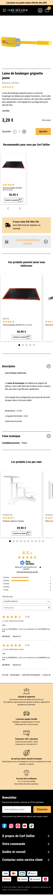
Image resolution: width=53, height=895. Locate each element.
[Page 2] (23, 345)
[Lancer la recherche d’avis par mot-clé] (49, 607)
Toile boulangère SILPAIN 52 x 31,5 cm (12, 189)
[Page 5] (34, 345)
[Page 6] (28, 541)
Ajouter (43, 131)
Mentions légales (24, 887)
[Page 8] (36, 541)
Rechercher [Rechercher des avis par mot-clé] (25, 607)
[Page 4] (30, 345)
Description (26, 366)
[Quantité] (19, 131)
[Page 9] (39, 541)
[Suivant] (20, 208)
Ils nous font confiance (26, 778)
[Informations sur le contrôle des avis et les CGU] (40, 567)
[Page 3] (26, 345)
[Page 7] (32, 541)
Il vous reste (26, 221)
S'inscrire (42, 809)
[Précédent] (8, 208)
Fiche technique (26, 436)
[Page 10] (43, 541)
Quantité (6, 131)
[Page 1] (19, 345)
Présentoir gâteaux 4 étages (13, 521)
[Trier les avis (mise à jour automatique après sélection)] (26, 601)
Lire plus (5, 110)
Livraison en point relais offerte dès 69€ (26, 2)
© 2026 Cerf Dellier (9, 887)
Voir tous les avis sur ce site (27, 572)
